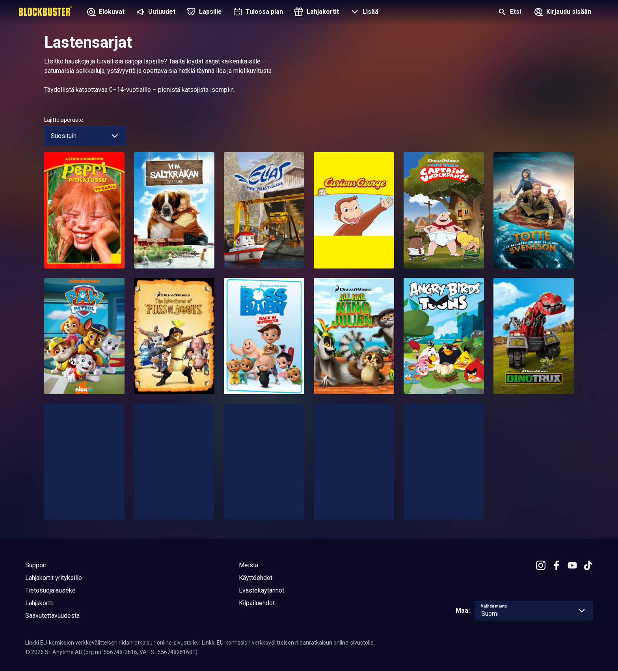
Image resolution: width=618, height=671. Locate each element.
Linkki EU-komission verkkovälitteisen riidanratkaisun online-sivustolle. (111, 642)
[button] (363, 12)
